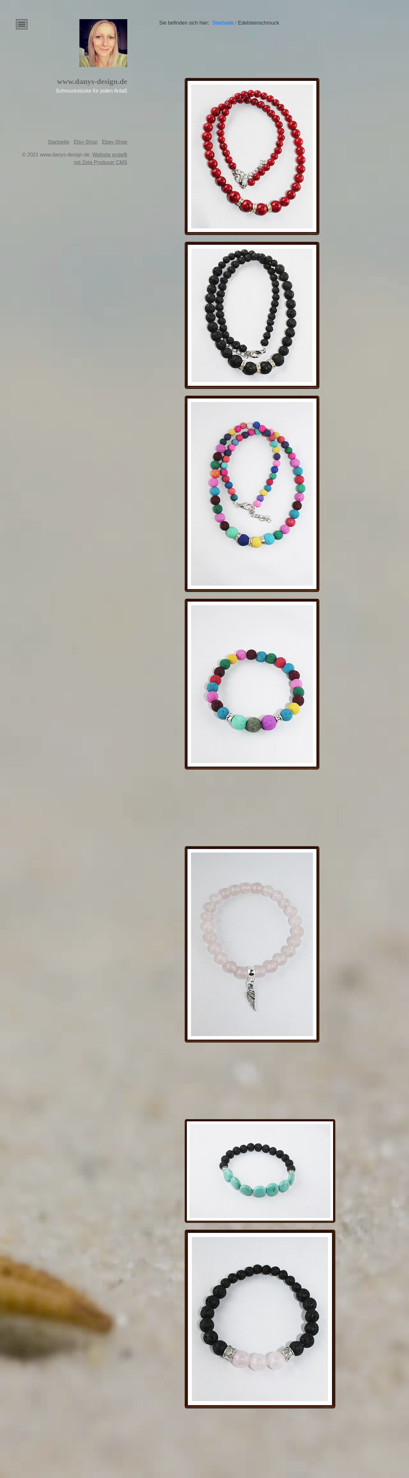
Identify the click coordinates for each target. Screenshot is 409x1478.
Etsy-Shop (85, 142)
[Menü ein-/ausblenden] (21, 24)
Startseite (58, 142)
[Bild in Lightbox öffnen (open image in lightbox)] (252, 156)
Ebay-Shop (114, 142)
